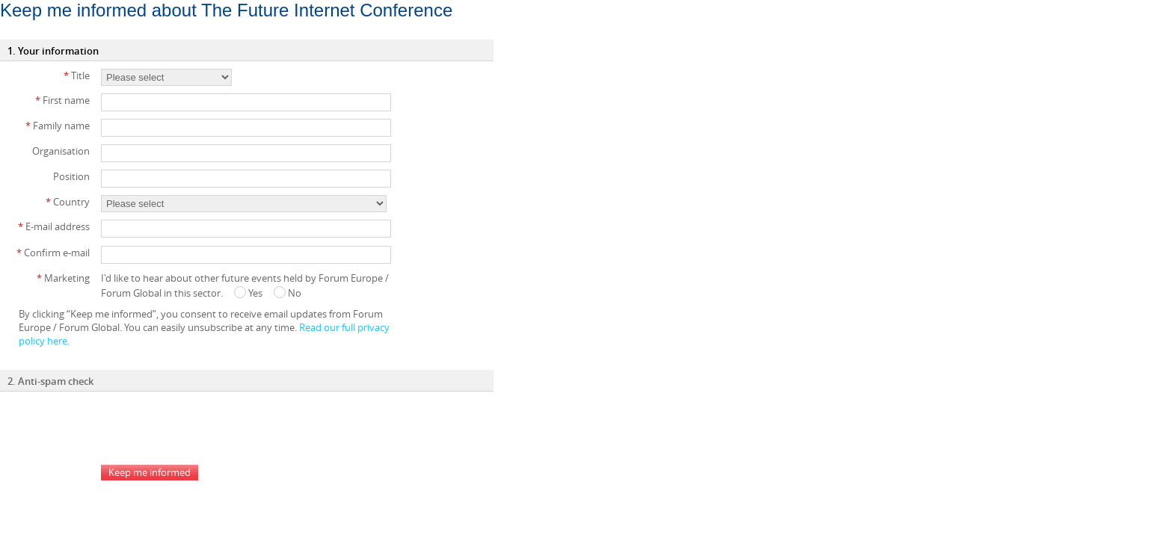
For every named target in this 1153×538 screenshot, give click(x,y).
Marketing (63, 278)
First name (62, 100)
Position (71, 176)
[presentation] (214, 428)
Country (68, 201)
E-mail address (54, 226)
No (287, 293)
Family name (57, 125)
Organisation (61, 151)
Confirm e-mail (53, 252)
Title (77, 75)
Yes (248, 293)
